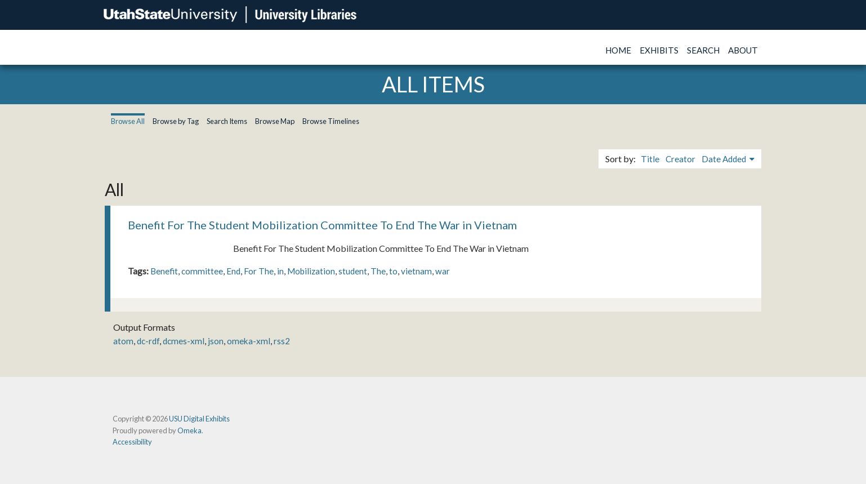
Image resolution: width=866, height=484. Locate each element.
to (393, 271)
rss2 (282, 341)
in (280, 271)
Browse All (128, 121)
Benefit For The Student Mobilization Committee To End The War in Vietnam (322, 225)
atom (123, 341)
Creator (680, 159)
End (233, 271)
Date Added (725, 159)
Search (703, 50)
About (743, 50)
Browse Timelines (330, 121)
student (352, 271)
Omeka (189, 430)
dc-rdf (148, 341)
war (442, 271)
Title (650, 159)
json (216, 341)
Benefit (164, 271)
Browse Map (274, 121)
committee (202, 271)
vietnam (416, 271)
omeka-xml (248, 341)
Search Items (227, 121)
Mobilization (311, 271)
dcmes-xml (183, 341)
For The (259, 271)
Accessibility (132, 441)
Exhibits (659, 50)
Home (618, 50)
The (378, 271)
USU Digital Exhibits (199, 418)
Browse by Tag (176, 121)
